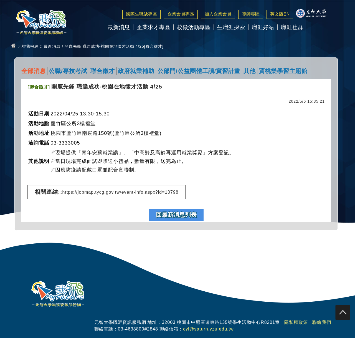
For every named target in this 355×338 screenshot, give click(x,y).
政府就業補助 (136, 71)
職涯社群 (292, 27)
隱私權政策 (296, 322)
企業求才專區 (153, 27)
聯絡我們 (321, 322)
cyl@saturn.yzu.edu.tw (208, 329)
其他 (250, 71)
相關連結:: (106, 192)
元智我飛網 (28, 46)
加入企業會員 (218, 14)
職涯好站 (263, 27)
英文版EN (280, 14)
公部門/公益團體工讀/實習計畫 (199, 71)
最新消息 (119, 27)
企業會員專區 (181, 14)
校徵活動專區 (193, 27)
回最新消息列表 (176, 214)
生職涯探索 (231, 27)
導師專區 (251, 14)
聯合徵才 (102, 71)
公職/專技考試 (68, 71)
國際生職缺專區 (141, 14)
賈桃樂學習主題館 (283, 71)
